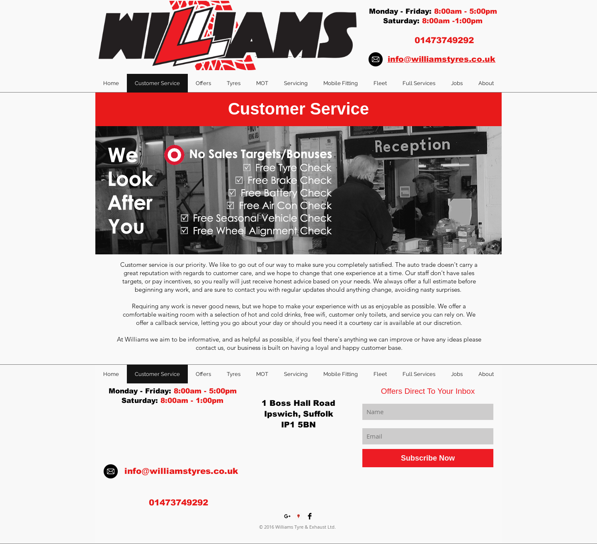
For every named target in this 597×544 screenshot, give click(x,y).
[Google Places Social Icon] (298, 516)
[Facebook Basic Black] (309, 516)
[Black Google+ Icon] (287, 516)
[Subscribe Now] (427, 458)
